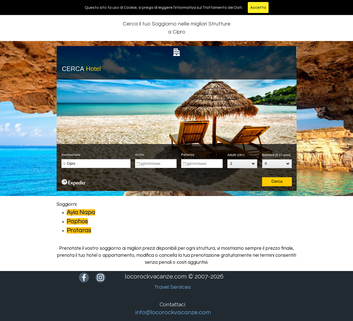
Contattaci (172, 304)
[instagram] (100, 277)
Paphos (77, 221)
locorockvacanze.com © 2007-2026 (174, 276)
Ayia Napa (81, 212)
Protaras (79, 230)
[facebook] (84, 277)
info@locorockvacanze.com (173, 312)
